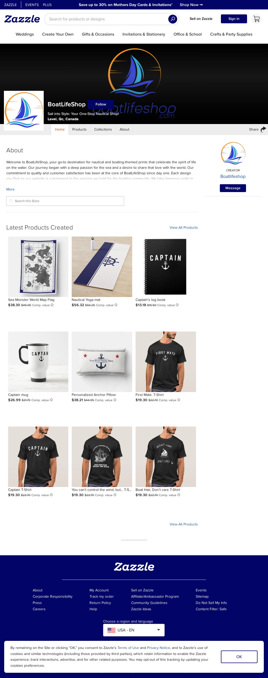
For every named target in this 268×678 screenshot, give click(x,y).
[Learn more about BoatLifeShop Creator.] (102, 189)
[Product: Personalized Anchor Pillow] (102, 362)
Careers (39, 609)
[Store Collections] (103, 129)
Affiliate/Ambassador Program (155, 596)
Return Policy (100, 603)
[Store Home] (60, 129)
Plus (47, 5)
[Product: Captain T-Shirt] (38, 457)
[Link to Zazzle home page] (23, 18)
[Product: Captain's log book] (166, 267)
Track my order (102, 596)
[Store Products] (80, 129)
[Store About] (124, 129)
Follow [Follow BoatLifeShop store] (101, 104)
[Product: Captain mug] (38, 362)
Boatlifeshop (232, 176)
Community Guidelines (149, 603)
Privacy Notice (158, 648)
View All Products (184, 227)
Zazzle (10, 5)
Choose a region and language (128, 621)
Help (93, 609)
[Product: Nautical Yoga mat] (102, 267)
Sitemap (202, 596)
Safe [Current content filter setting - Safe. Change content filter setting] (223, 609)
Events (32, 5)
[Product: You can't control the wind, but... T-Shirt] (102, 457)
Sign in (233, 18)
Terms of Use (128, 648)
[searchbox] (111, 19)
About (37, 590)
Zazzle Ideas (141, 609)
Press (37, 603)
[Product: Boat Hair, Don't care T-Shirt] (166, 457)
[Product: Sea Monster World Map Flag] (38, 267)
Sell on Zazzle (201, 18)
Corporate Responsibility (52, 596)
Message (233, 188)
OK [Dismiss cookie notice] (239, 656)
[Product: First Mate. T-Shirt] (166, 362)
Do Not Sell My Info (211, 603)
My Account (99, 590)
